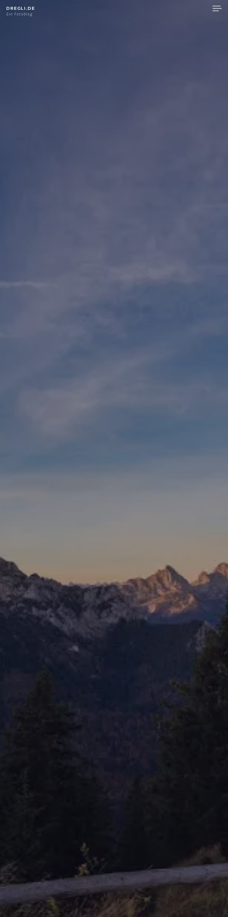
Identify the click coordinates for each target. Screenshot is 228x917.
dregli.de (20, 8)
